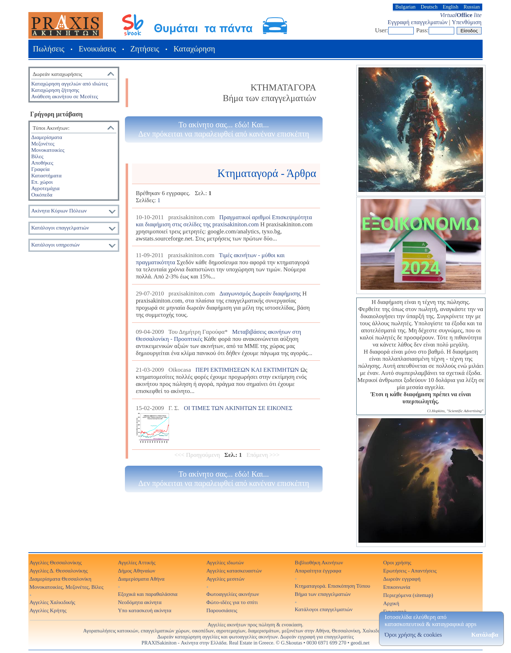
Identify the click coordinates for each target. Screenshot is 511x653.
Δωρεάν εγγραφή (402, 579)
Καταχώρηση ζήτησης (55, 90)
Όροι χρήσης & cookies (413, 634)
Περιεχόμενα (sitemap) (408, 595)
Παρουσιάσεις (221, 610)
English (450, 7)
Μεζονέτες (42, 143)
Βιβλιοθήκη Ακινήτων (319, 562)
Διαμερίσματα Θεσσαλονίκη (60, 579)
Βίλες (37, 156)
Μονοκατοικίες (48, 150)
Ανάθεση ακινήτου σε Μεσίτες (64, 96)
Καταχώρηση (194, 48)
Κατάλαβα (484, 634)
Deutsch (429, 7)
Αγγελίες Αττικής (136, 562)
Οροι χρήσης (397, 562)
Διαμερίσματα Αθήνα (141, 579)
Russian (471, 7)
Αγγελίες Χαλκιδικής (52, 602)
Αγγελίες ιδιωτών (225, 562)
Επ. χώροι (42, 182)
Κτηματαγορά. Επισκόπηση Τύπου (332, 586)
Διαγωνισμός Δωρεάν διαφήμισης (260, 293)
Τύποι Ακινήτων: (51, 128)
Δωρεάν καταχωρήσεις (57, 74)
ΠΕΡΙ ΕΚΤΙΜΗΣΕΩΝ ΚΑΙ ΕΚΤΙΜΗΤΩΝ (247, 369)
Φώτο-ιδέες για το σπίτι (232, 602)
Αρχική (391, 603)
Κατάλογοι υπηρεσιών (55, 245)
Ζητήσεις (144, 48)
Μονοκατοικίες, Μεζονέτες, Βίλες (66, 587)
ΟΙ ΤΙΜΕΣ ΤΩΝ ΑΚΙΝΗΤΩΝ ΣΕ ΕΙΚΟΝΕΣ (238, 408)
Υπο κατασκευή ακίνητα (144, 610)
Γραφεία (40, 169)
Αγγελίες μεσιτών (225, 579)
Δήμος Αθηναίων (136, 571)
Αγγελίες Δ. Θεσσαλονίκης (58, 571)
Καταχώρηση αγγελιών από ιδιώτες (69, 84)
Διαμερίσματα (46, 137)
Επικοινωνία (396, 587)
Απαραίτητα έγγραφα (318, 571)
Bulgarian (405, 7)
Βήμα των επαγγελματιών (323, 594)
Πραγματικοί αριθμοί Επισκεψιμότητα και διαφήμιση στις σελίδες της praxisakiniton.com (224, 221)
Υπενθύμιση (467, 22)
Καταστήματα (46, 175)
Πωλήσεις (48, 48)
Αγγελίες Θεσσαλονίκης (55, 562)
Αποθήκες (42, 163)
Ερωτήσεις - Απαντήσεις (410, 571)
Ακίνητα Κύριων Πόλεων (59, 210)
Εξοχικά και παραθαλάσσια (147, 594)
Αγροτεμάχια (45, 188)
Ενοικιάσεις (97, 48)
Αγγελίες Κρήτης (47, 610)
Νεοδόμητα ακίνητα (139, 602)
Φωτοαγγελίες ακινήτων (232, 594)
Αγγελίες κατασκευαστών (234, 571)
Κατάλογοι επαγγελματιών (60, 228)
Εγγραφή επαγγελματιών (417, 22)
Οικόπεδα (42, 195)
